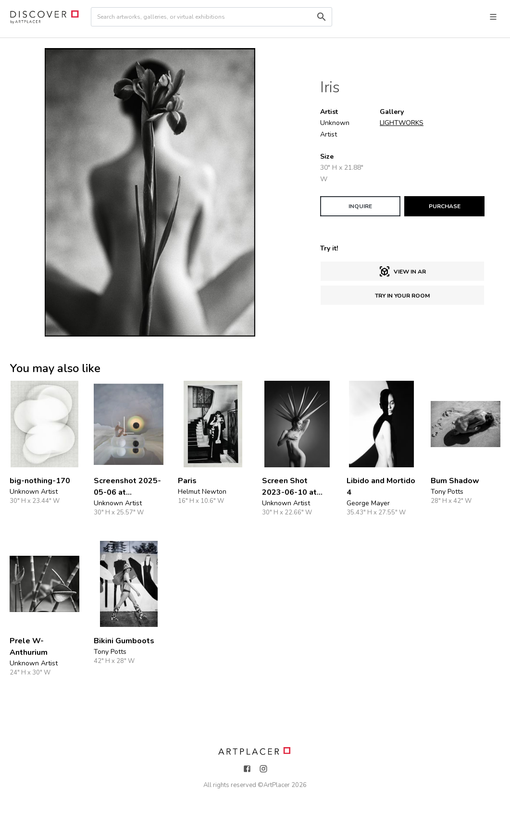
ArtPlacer (276, 785)
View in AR (402, 271)
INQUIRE (360, 206)
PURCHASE (444, 206)
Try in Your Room (402, 296)
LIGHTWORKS (401, 122)
